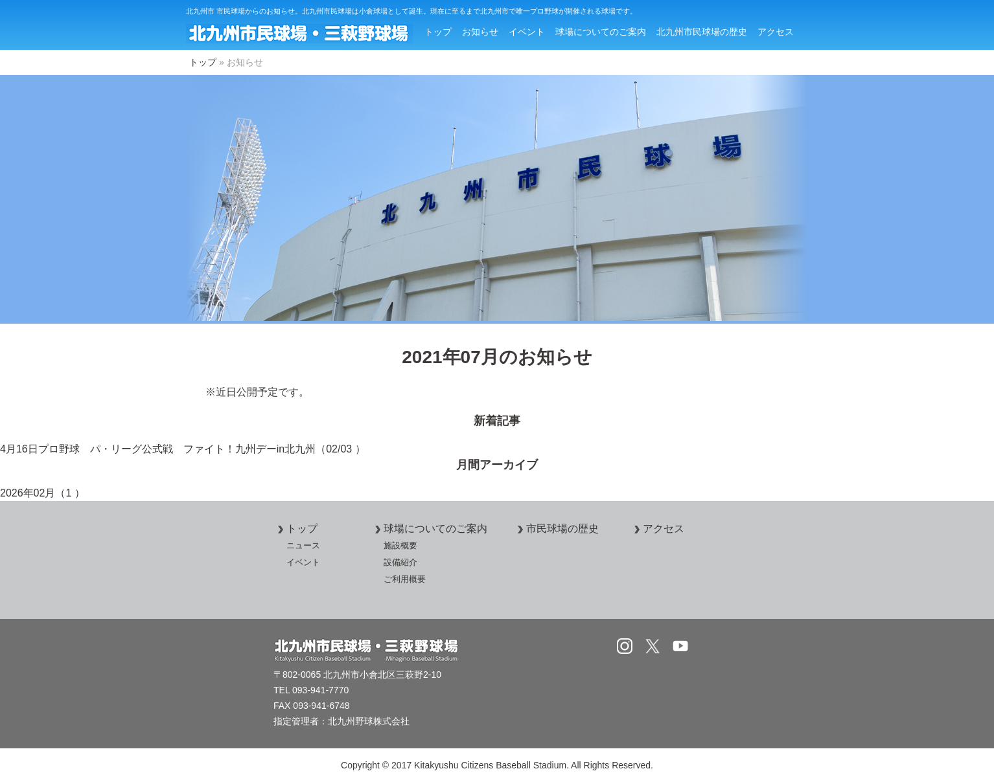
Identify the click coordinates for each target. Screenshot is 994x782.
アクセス (775, 32)
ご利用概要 (405, 579)
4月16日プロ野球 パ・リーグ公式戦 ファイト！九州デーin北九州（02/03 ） (182, 448)
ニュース (303, 545)
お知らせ (480, 32)
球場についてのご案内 (600, 32)
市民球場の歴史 (556, 528)
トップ (438, 32)
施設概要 (400, 545)
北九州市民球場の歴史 (701, 32)
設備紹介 (400, 562)
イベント (527, 32)
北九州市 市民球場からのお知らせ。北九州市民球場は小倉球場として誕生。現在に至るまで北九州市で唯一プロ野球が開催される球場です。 (411, 11)
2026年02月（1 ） (42, 492)
